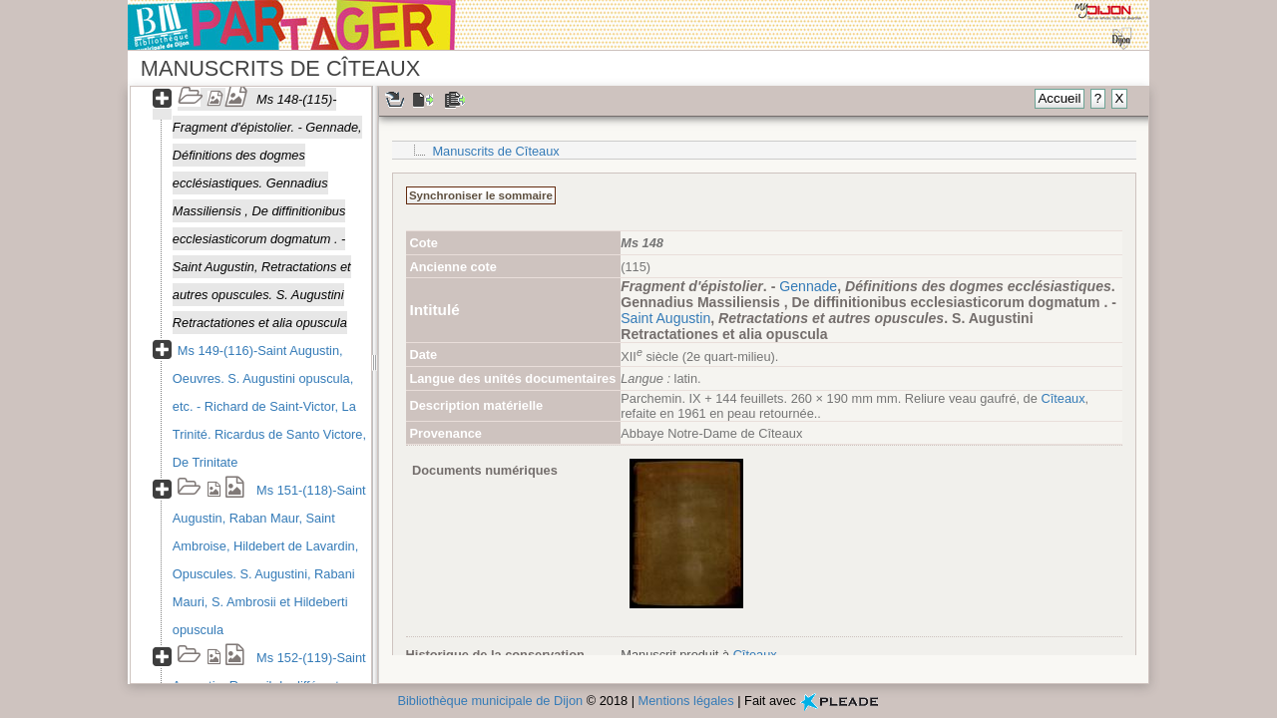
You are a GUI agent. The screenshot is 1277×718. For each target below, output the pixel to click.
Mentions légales (686, 700)
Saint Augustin (665, 318)
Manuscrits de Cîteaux (495, 151)
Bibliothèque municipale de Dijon (490, 700)
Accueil (1059, 98)
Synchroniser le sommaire (481, 195)
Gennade (808, 286)
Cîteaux (1062, 398)
